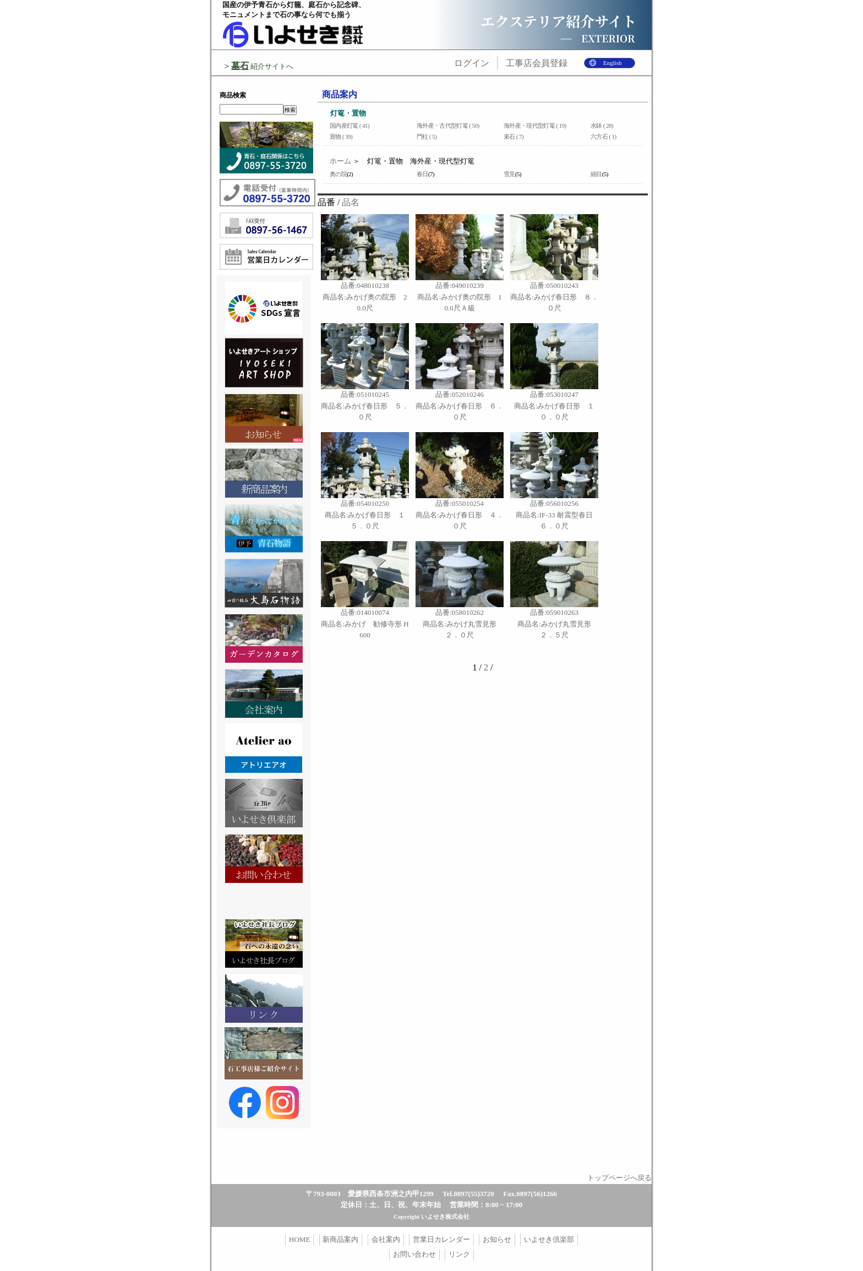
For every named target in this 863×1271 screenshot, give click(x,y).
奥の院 (338, 174)
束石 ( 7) (513, 136)
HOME (299, 1239)
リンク (459, 1254)
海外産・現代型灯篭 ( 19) (535, 125)
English (612, 62)
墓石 (240, 65)
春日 (422, 174)
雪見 (509, 174)
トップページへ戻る (619, 1178)
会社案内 (386, 1239)
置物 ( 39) (341, 136)
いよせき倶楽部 (549, 1239)
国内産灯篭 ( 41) (349, 125)
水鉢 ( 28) (602, 125)
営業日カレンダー (441, 1239)
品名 (350, 202)
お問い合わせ (414, 1254)
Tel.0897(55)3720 (468, 1194)
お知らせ (497, 1239)
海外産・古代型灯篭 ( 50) (448, 125)
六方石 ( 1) (603, 136)
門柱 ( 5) (426, 136)
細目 (596, 174)
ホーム (340, 161)
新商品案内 (340, 1239)
